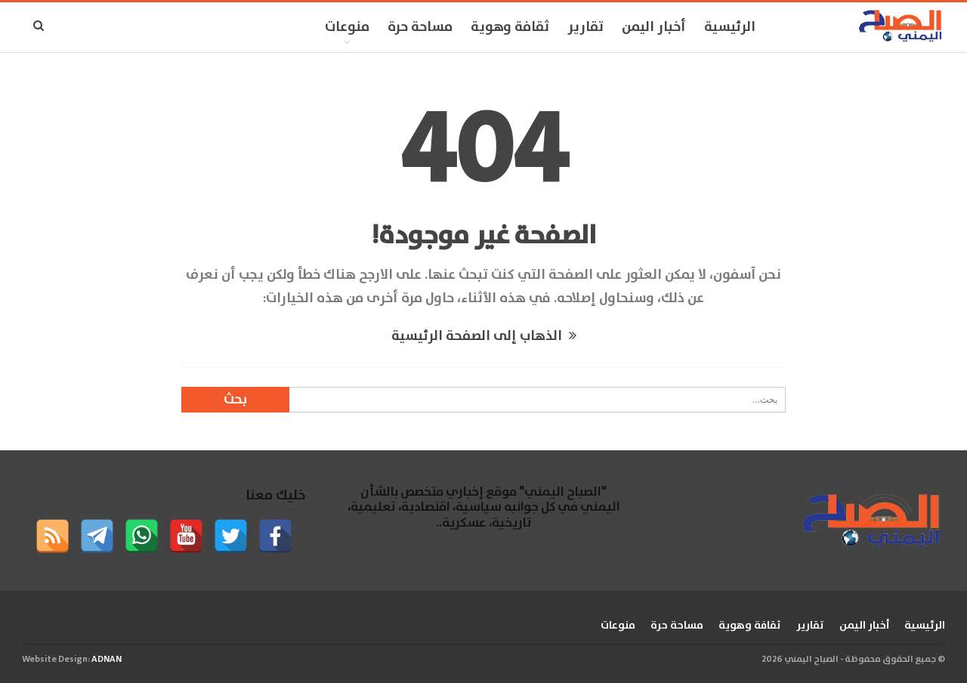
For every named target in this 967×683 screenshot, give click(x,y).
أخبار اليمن (654, 27)
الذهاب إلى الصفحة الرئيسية (483, 336)
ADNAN (106, 659)
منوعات (347, 27)
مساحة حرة (420, 27)
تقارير (585, 27)
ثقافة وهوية (510, 27)
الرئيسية (729, 27)
